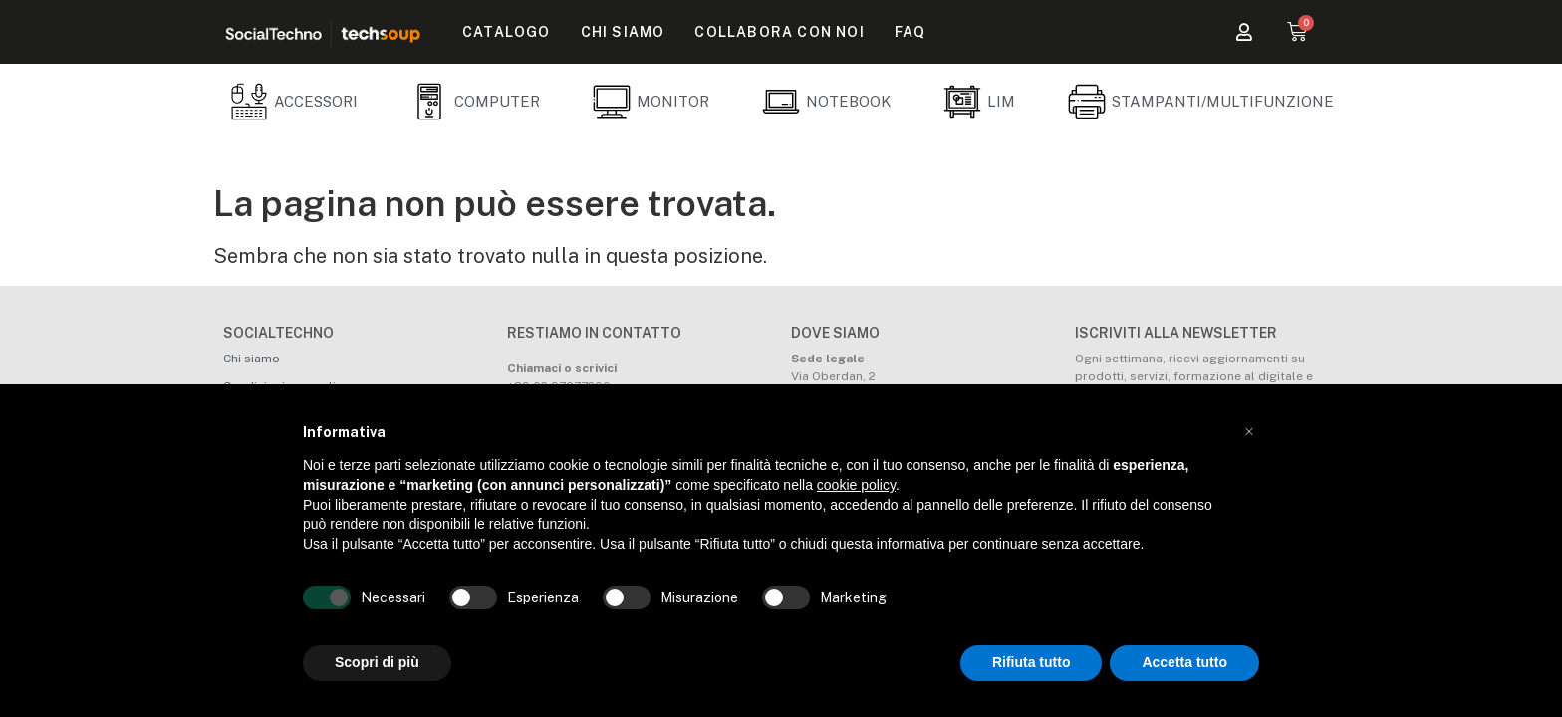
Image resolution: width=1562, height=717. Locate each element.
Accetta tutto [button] (1184, 662)
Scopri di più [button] (377, 662)
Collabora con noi (779, 32)
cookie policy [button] (856, 485)
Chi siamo (623, 32)
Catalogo (506, 32)
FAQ (910, 32)
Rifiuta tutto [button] (1031, 662)
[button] (1249, 432)
